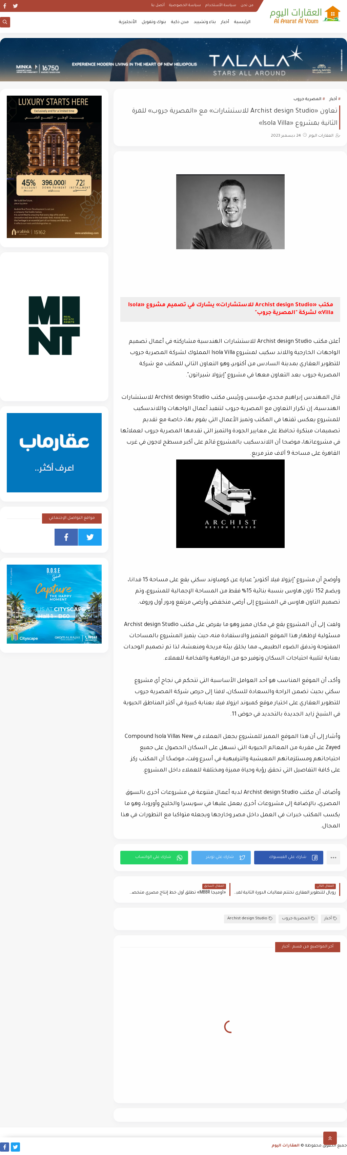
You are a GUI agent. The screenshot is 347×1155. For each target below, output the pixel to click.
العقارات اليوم (286, 1146)
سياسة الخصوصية (185, 5)
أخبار (225, 22)
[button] (288, 857)
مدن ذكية (180, 22)
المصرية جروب (307, 99)
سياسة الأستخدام (220, 5)
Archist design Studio (249, 919)
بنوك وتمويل (154, 22)
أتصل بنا (158, 5)
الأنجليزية (128, 22)
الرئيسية (242, 22)
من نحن (247, 5)
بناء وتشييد (205, 22)
